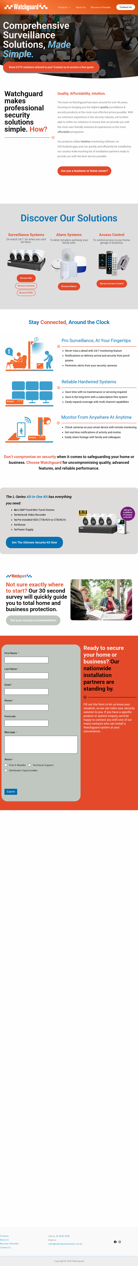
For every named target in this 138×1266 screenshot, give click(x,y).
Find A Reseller (17, 765)
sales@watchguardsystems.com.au (65, 1244)
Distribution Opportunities (23, 770)
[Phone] (26, 707)
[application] (71, 7)
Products (67, 7)
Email (8, 684)
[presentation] (26, 787)
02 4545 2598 (63, 1236)
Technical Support (43, 765)
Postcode (10, 716)
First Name (11, 653)
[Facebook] (115, 1242)
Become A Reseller (101, 7)
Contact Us (5, 1247)
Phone (9, 700)
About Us (82, 7)
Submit (11, 791)
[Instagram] (119, 1242)
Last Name (11, 669)
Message (10, 732)
